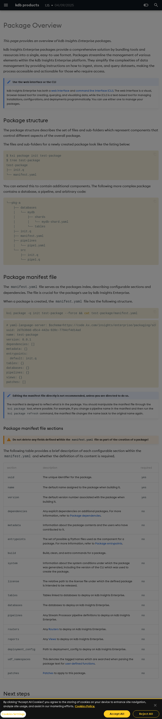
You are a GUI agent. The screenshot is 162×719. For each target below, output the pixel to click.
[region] (81, 709)
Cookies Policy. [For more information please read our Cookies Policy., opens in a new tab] (85, 706)
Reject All (146, 713)
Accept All (117, 713)
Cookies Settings (13, 714)
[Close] (155, 705)
